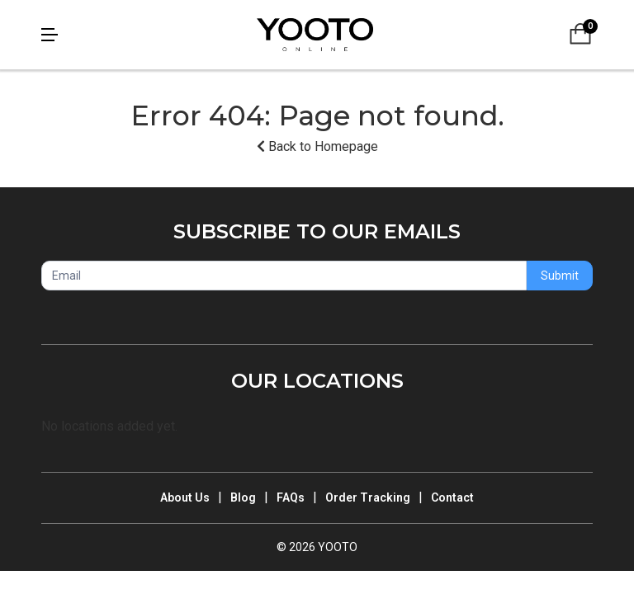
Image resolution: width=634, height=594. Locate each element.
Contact (452, 497)
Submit (560, 275)
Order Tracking (367, 497)
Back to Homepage (317, 146)
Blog (243, 497)
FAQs (291, 497)
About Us (185, 497)
